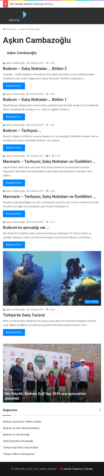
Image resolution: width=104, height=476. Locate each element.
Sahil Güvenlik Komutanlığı (18, 441)
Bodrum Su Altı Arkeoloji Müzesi (21, 428)
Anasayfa (10, 29)
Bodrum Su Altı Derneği (16, 434)
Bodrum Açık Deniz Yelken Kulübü (22, 421)
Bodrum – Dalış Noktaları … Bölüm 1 (35, 99)
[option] (52, 373)
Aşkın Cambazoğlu (22, 53)
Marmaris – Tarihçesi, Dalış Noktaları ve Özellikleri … (49, 161)
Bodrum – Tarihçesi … (22, 130)
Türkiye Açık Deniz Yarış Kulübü (20, 447)
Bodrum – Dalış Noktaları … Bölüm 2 (35, 68)
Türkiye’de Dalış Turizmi (24, 315)
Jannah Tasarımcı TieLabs (78, 468)
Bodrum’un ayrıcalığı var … (26, 227)
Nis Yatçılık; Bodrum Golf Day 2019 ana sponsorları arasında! (44, 4)
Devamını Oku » (14, 85)
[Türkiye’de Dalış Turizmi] (52, 278)
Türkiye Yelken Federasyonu (18, 453)
